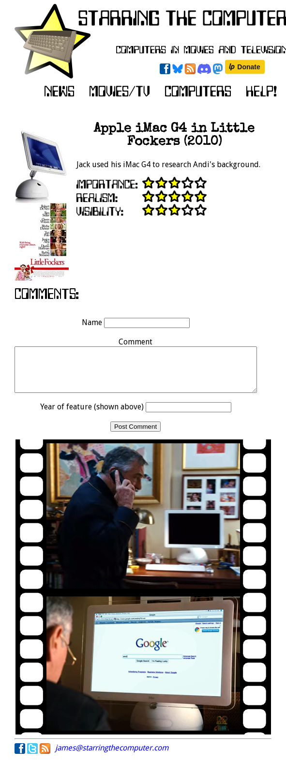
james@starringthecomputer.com (111, 756)
